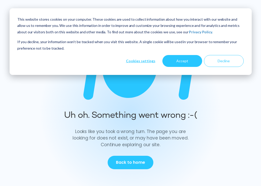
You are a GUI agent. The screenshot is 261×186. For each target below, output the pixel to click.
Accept (182, 61)
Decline (224, 61)
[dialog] (131, 41)
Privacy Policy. (200, 32)
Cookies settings (140, 61)
